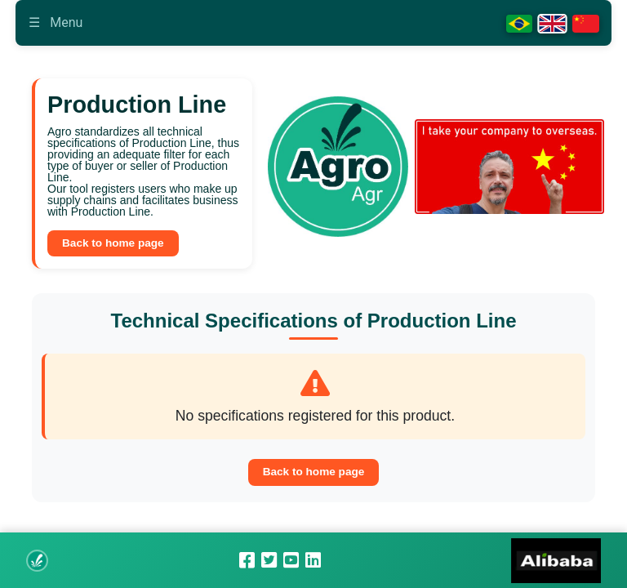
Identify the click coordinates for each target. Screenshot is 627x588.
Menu (55, 22)
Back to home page (113, 243)
